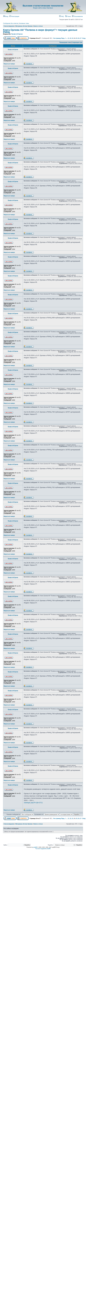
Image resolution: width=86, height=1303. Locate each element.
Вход (5, 16)
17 (80, 38)
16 (78, 38)
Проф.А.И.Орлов (17, 34)
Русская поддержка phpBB (43, 848)
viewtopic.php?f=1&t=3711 (33, 803)
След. (84, 38)
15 (76, 38)
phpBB (35, 847)
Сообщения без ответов (10, 23)
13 (72, 38)
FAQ (61, 16)
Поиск (68, 16)
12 (70, 38)
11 (68, 38)
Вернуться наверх (9, 64)
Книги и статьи (38, 26)
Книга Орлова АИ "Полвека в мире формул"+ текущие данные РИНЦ (40, 31)
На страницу (57, 38)
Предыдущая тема (65, 42)
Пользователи (77, 16)
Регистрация (14, 16)
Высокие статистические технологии (43, 5)
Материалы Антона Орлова (24, 26)
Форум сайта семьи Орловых (43, 8)
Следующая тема (77, 42)
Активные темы (24, 23)
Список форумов (9, 26)
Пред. (63, 38)
